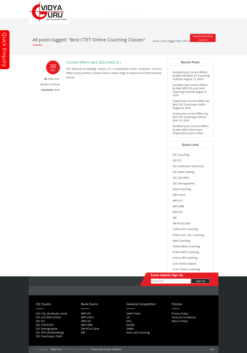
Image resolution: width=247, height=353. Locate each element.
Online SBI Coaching (185, 257)
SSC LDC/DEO (181, 177)
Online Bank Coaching (186, 246)
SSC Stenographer (184, 183)
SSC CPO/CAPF (45, 325)
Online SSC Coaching (185, 229)
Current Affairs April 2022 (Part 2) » (93, 62)
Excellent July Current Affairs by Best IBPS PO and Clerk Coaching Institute (190, 88)
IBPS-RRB (178, 206)
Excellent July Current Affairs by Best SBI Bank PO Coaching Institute (191, 75)
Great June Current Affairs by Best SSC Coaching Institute (190, 115)
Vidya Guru (56, 349)
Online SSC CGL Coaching (188, 235)
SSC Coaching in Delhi (49, 336)
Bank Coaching (52, 84)
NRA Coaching (181, 240)
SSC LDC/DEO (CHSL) (48, 317)
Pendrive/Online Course (203, 38)
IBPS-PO (178, 200)
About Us (94, 4)
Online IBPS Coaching (186, 252)
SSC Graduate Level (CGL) (188, 166)
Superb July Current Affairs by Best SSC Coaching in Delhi (191, 102)
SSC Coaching (181, 154)
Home (82, 4)
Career (115, 4)
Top (212, 349)
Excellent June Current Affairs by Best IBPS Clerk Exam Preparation (191, 129)
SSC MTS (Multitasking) (50, 332)
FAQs (105, 4)
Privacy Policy (180, 313)
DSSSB (130, 325)
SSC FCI (177, 160)
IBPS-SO (178, 212)
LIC (128, 317)
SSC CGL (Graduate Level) (51, 313)
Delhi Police (133, 313)
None (57, 89)
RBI (175, 217)
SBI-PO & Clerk (182, 223)
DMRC (130, 328)
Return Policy (180, 321)
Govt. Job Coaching (138, 332)
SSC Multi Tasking (183, 172)
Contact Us (85, 6)
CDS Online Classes (184, 263)
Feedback (127, 4)
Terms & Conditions (184, 317)
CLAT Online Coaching (186, 269)
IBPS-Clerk (179, 195)
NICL (129, 321)
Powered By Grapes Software (106, 349)
